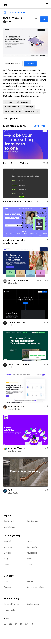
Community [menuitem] (32, 547)
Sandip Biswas (14, 451)
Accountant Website (18, 280)
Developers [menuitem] (32, 553)
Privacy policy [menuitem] (10, 610)
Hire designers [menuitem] (33, 521)
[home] (5, 5)
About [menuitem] (6, 581)
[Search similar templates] (44, 19)
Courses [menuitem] (7, 553)
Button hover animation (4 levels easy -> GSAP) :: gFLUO (19, 201)
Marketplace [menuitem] (9, 527)
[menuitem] (5, 624)
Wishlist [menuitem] (30, 559)
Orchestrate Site (16, 406)
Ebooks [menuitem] (7, 565)
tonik (10, 325)
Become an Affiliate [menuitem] (35, 587)
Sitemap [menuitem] (30, 581)
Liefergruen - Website (18, 364)
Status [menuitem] (29, 565)
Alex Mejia (12, 283)
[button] (35, 19)
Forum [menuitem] (29, 541)
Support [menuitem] (7, 541)
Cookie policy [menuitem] (33, 604)
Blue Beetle (13, 493)
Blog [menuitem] (6, 559)
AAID (10, 490)
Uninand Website (16, 448)
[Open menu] (47, 4)
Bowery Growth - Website (15, 163)
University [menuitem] (8, 547)
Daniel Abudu (14, 409)
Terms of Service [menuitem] (11, 604)
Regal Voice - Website (14, 240)
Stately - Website (16, 322)
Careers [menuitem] (7, 587)
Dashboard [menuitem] (9, 521)
